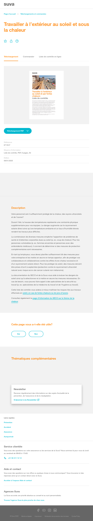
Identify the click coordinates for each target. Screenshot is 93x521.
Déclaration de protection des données (57, 516)
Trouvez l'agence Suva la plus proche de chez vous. (24, 500)
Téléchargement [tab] (11, 56)
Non (36, 334)
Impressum (38, 516)
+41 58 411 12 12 (13, 458)
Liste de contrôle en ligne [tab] (50, 56)
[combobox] (18, 131)
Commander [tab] (28, 56)
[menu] (5, 41)
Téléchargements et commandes (33, 14)
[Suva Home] (9, 4)
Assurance (8, 432)
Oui (18, 334)
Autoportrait (8, 437)
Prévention (8, 422)
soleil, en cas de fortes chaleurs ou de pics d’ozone (45, 293)
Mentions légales (26, 516)
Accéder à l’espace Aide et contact (18, 480)
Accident (7, 427)
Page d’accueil (10, 14)
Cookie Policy (76, 516)
